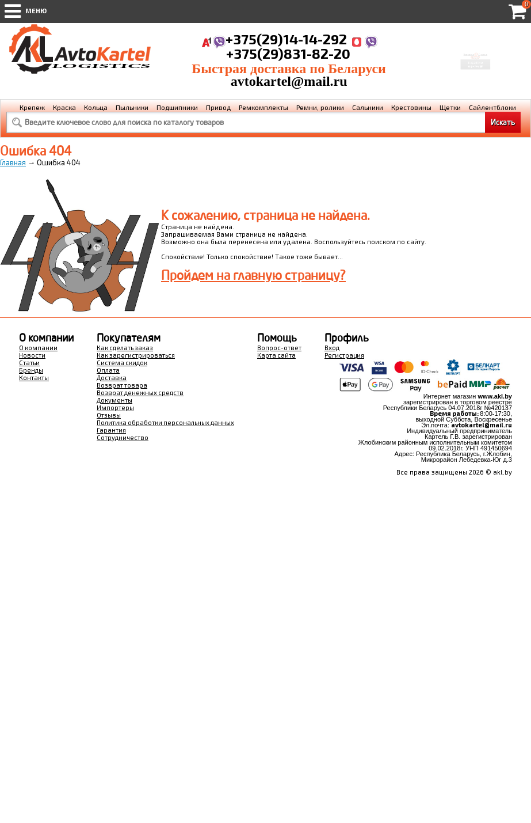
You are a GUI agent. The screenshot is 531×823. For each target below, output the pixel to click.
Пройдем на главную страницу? (253, 275)
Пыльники (132, 107)
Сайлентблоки (492, 107)
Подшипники (177, 107)
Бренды (31, 370)
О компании (38, 347)
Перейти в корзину (475, 70)
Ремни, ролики (320, 107)
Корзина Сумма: (476, 47)
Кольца (96, 107)
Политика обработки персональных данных (165, 422)
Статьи (29, 362)
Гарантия (111, 430)
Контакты (34, 377)
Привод (218, 107)
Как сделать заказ (125, 347)
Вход (331, 347)
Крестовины (411, 107)
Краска (64, 107)
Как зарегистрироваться (136, 355)
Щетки (450, 107)
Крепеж (32, 107)
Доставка (112, 377)
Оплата (108, 370)
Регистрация (344, 355)
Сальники (367, 107)
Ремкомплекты (263, 107)
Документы (114, 400)
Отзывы (109, 415)
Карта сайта (276, 355)
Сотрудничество (122, 437)
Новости (32, 355)
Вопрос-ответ (279, 347)
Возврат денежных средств (140, 392)
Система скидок (122, 362)
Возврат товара (122, 385)
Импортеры (115, 407)
